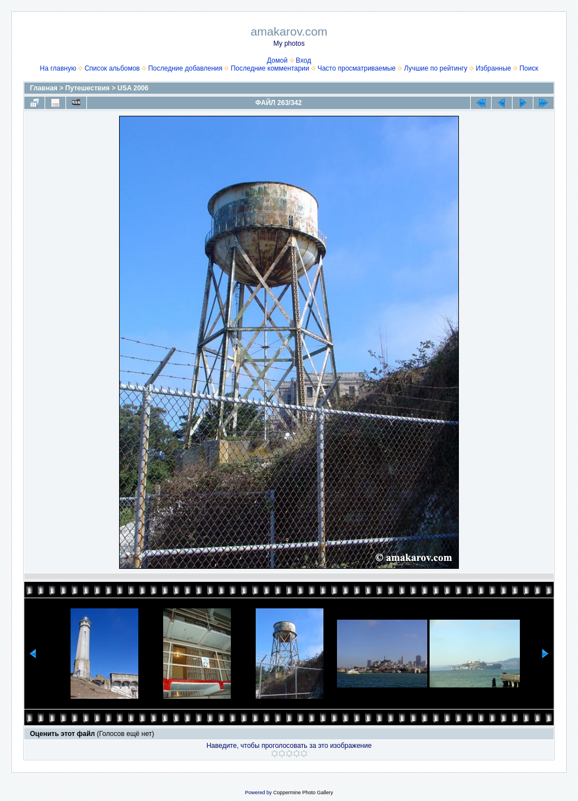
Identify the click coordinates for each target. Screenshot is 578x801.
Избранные (493, 68)
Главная (44, 88)
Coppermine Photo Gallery (303, 792)
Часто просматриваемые (356, 68)
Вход (303, 60)
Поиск (528, 68)
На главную (58, 68)
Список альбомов (112, 68)
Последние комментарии (270, 68)
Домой (277, 60)
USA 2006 (132, 88)
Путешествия (87, 88)
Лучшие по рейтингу (435, 68)
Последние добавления (185, 68)
